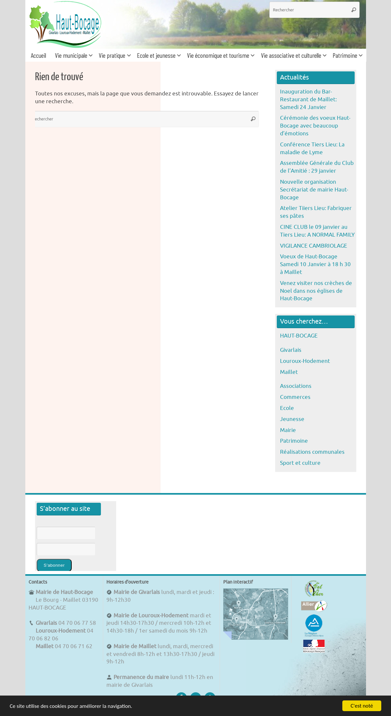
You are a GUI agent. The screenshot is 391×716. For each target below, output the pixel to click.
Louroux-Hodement (305, 361)
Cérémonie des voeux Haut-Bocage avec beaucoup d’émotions (315, 126)
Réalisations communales (312, 452)
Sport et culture (300, 463)
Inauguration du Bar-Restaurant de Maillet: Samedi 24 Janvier (308, 99)
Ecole (287, 408)
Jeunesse (292, 419)
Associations (296, 386)
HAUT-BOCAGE (299, 335)
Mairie (288, 430)
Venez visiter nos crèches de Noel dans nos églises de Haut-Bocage (316, 291)
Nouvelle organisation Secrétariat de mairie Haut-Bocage (314, 190)
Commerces (295, 397)
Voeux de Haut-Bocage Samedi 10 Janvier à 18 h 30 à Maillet (315, 264)
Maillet (289, 372)
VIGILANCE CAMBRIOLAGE (313, 245)
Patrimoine (294, 441)
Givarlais (290, 350)
